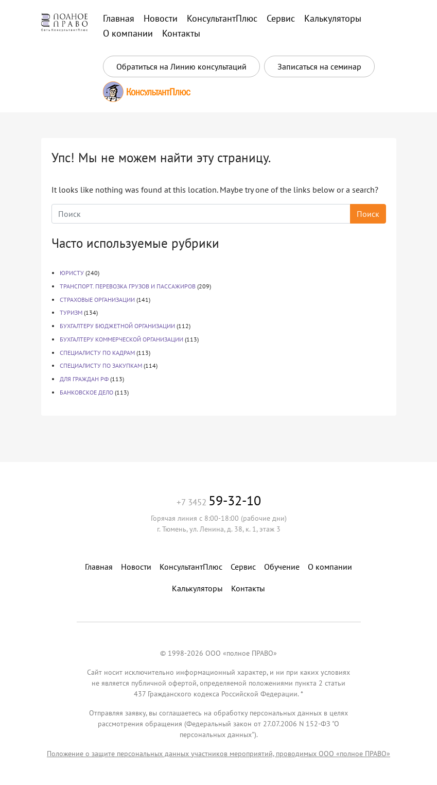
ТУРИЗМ (71, 312)
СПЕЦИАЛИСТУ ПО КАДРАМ (97, 352)
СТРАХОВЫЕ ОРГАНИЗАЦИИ (97, 299)
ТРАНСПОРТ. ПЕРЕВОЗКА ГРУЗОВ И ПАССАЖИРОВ (128, 286)
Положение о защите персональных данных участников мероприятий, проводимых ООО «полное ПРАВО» (218, 753)
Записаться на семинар (319, 66)
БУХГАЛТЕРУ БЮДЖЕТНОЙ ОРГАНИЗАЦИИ (117, 326)
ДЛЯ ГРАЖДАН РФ (84, 379)
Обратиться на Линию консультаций (181, 66)
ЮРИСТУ (72, 273)
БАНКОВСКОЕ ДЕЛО (86, 392)
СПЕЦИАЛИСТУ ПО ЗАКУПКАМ (101, 365)
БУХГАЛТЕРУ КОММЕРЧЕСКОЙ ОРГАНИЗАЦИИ (121, 339)
